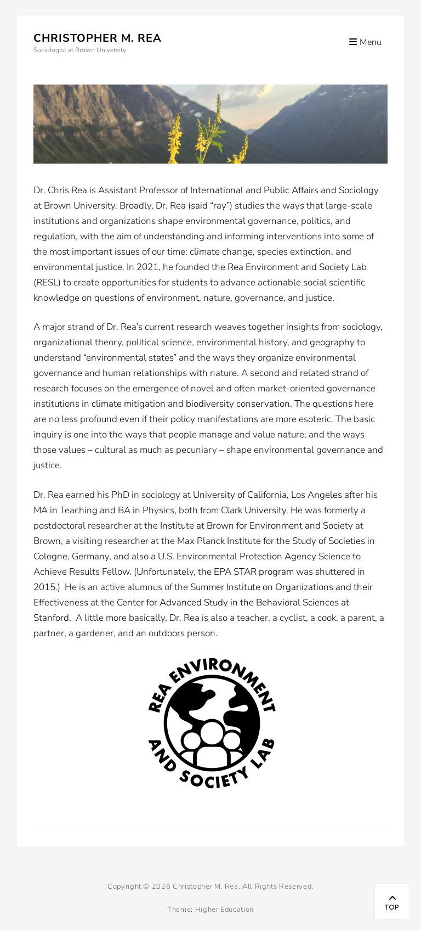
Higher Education (224, 910)
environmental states (129, 357)
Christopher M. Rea (97, 38)
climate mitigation (129, 403)
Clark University (253, 510)
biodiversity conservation (238, 403)
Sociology (359, 190)
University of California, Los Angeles (267, 495)
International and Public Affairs (254, 190)
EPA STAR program (254, 571)
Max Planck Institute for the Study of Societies (271, 541)
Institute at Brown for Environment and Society (256, 525)
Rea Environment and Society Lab (297, 267)
